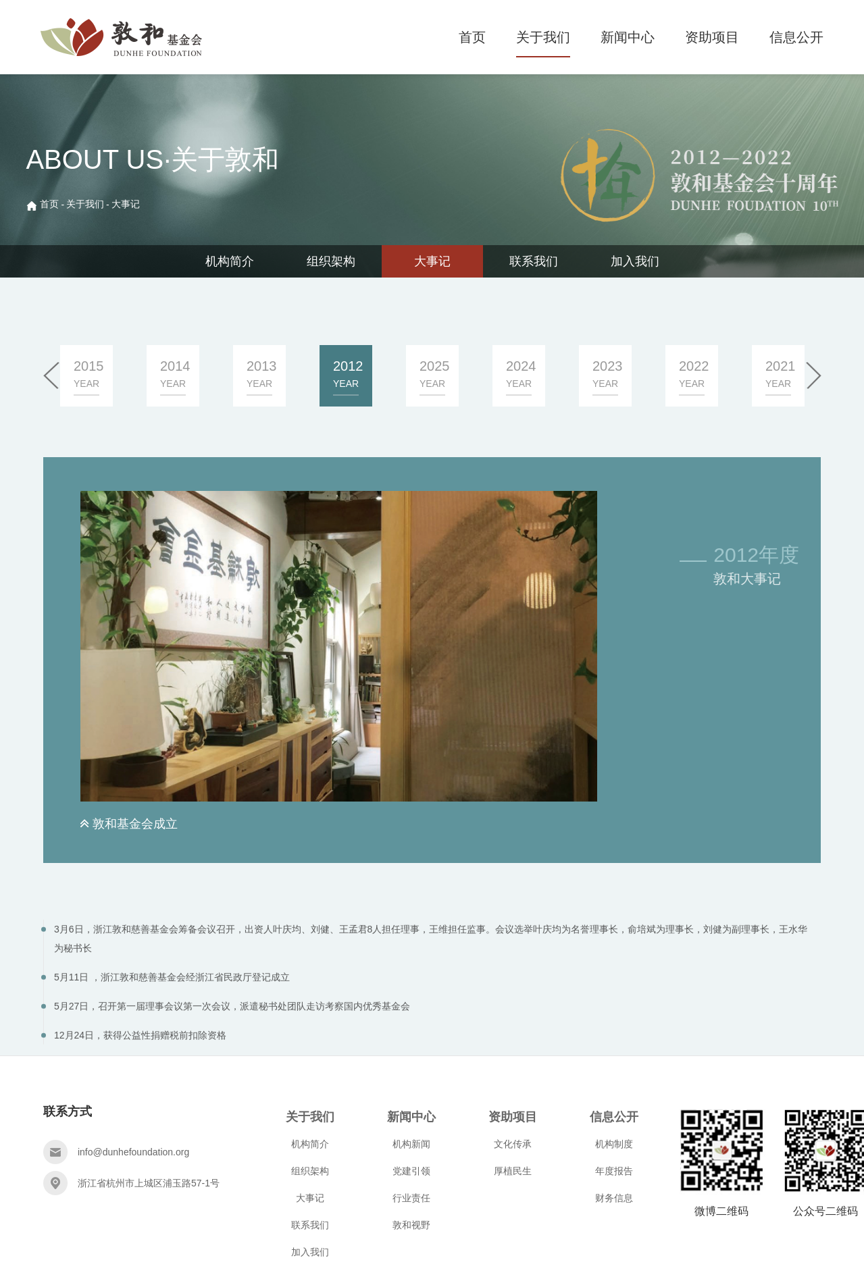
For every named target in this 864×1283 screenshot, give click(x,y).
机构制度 (614, 1143)
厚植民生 (513, 1171)
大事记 (125, 204)
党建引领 (411, 1171)
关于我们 (543, 37)
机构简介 (229, 261)
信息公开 (796, 37)
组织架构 (331, 261)
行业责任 (411, 1198)
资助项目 (712, 37)
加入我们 (635, 261)
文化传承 (513, 1143)
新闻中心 (628, 37)
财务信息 (614, 1198)
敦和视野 (411, 1225)
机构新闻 (411, 1143)
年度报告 (614, 1171)
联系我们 (533, 261)
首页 (472, 37)
